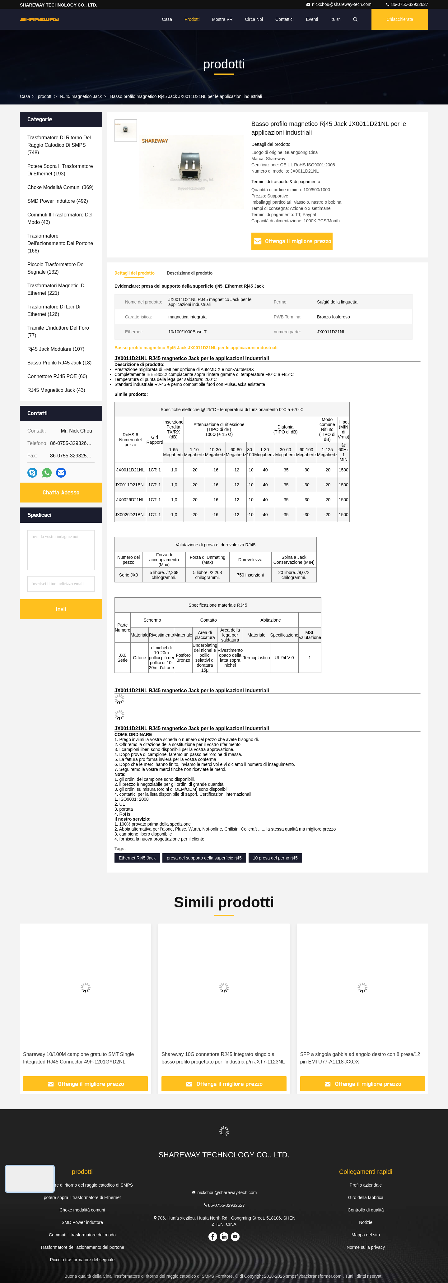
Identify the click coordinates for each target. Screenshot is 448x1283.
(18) (59, 362)
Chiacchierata (399, 19)
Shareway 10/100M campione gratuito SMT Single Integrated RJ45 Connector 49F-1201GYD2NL (78, 1058)
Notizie (365, 1222)
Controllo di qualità (366, 1209)
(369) (60, 187)
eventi (312, 19)
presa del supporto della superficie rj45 (204, 857)
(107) (55, 349)
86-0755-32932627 (406, 4)
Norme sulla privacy (366, 1247)
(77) (58, 331)
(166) (60, 243)
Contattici (284, 19)
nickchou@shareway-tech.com (339, 4)
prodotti (45, 96)
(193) (60, 170)
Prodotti (191, 19)
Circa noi (254, 19)
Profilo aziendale (366, 1185)
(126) (53, 310)
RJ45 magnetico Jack (81, 96)
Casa (167, 19)
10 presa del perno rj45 (275, 857)
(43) (59, 218)
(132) (56, 268)
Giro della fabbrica (366, 1197)
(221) (56, 289)
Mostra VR (222, 19)
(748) (59, 145)
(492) (57, 201)
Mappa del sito (366, 1234)
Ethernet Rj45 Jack (137, 857)
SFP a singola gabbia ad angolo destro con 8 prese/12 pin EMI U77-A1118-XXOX (360, 1058)
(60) (57, 376)
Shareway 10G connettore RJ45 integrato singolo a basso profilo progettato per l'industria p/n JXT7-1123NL (223, 1058)
